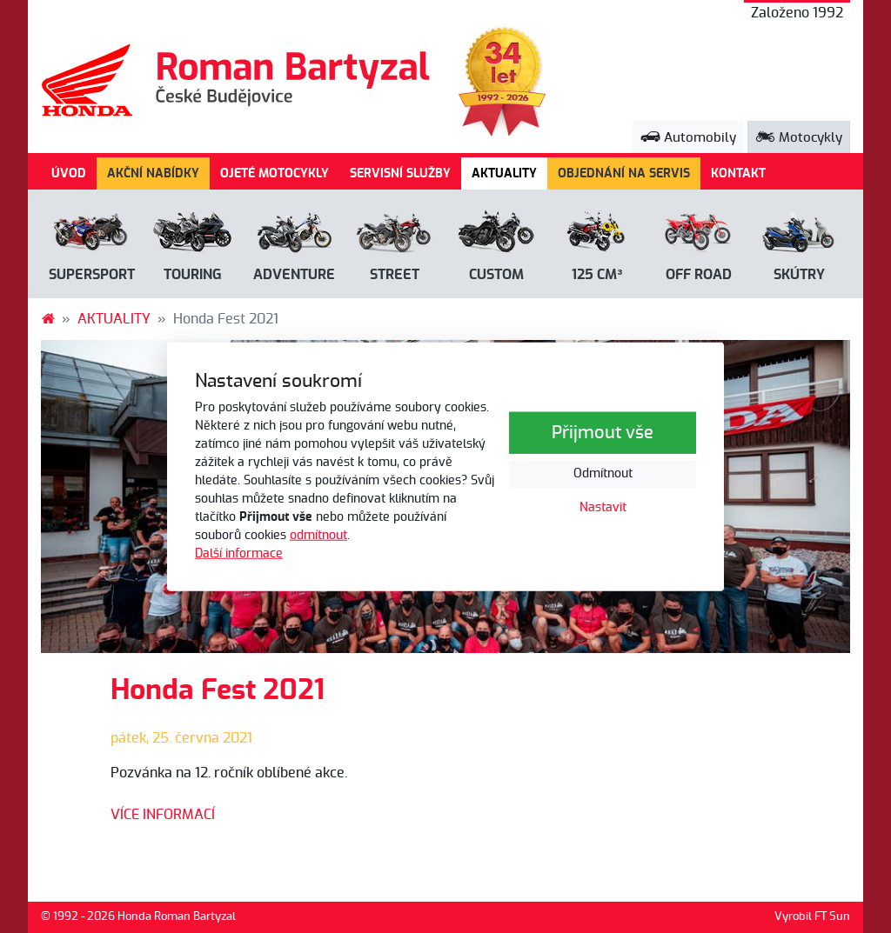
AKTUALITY (509, 172)
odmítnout (318, 536)
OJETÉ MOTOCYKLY (274, 173)
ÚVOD (68, 173)
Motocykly (798, 137)
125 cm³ (597, 275)
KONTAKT (738, 173)
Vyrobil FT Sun (812, 917)
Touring (193, 275)
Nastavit (602, 508)
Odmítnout (603, 474)
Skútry (799, 275)
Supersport (92, 275)
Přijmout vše (602, 433)
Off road (699, 275)
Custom (496, 275)
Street (394, 275)
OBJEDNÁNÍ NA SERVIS (624, 173)
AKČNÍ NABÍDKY (153, 173)
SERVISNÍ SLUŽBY (400, 173)
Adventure (294, 275)
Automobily (688, 137)
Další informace (239, 554)
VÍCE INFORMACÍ (163, 815)
